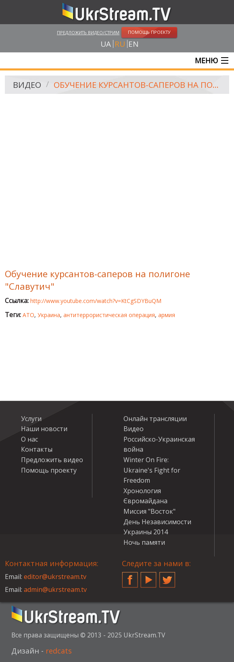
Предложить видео (52, 459)
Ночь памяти (144, 542)
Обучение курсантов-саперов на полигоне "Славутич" (139, 84)
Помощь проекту (49, 470)
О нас (29, 439)
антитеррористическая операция (109, 315)
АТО (28, 315)
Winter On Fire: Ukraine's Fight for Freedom (151, 470)
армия (166, 315)
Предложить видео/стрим (88, 32)
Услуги (31, 418)
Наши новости (44, 428)
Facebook (130, 576)
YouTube (148, 576)
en (133, 44)
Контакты (36, 449)
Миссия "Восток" (149, 511)
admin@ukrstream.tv (55, 589)
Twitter (167, 576)
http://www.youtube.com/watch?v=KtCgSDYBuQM (95, 301)
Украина (49, 315)
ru (120, 44)
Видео (27, 84)
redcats (59, 651)
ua (105, 44)
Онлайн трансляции (155, 418)
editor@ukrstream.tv (55, 576)
